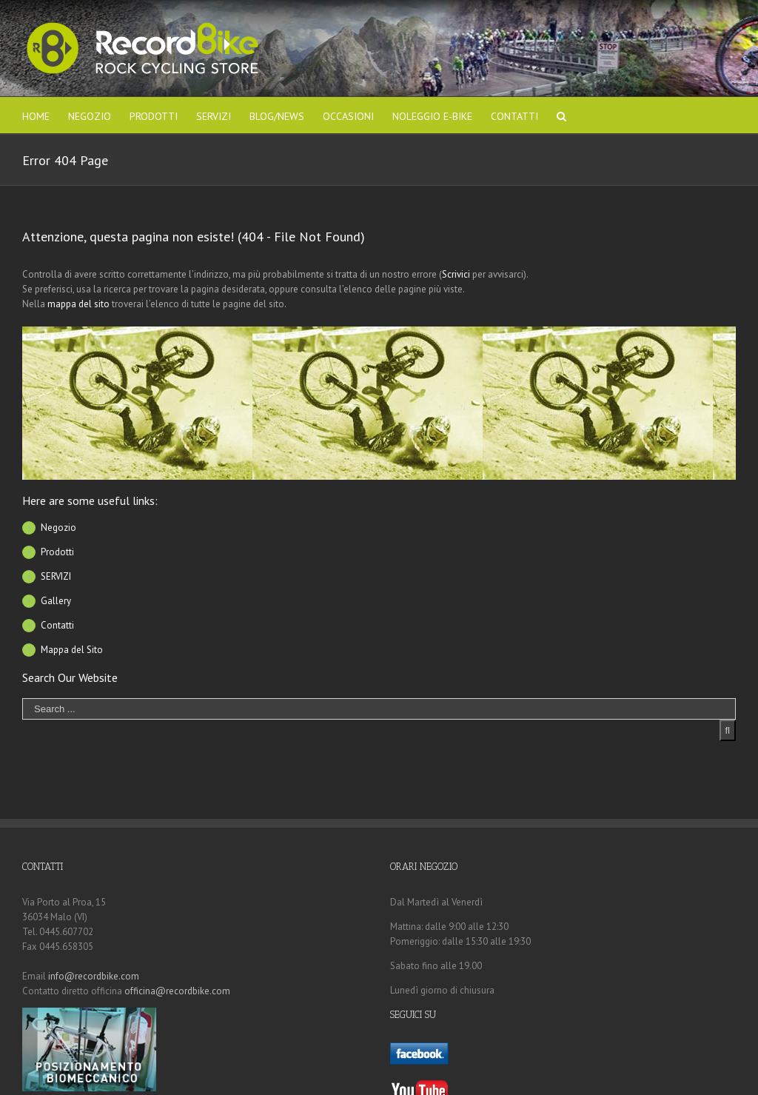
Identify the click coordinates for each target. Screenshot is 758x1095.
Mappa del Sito (72, 649)
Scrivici (456, 274)
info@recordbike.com (93, 976)
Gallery (56, 601)
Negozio (58, 527)
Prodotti (57, 552)
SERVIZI (56, 576)
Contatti (57, 625)
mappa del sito (78, 304)
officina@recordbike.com (177, 991)
